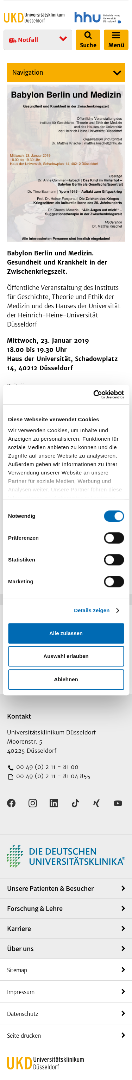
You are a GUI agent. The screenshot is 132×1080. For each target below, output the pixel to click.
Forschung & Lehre (35, 908)
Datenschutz (22, 1014)
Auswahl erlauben (65, 656)
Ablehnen (66, 679)
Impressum (20, 992)
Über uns (20, 948)
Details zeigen (91, 610)
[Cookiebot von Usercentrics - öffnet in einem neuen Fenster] (94, 394)
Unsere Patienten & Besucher (50, 888)
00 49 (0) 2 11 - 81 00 (46, 766)
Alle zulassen (66, 633)
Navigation (27, 72)
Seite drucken (24, 1035)
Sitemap (17, 970)
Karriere (19, 928)
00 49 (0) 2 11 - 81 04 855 (52, 776)
